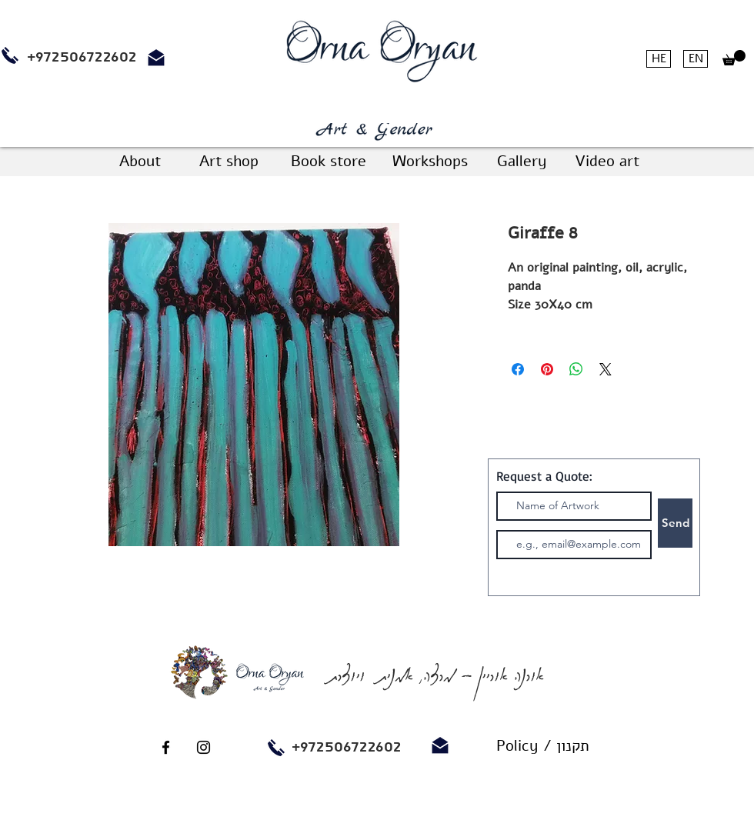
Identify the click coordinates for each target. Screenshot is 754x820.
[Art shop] (228, 161)
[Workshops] (429, 161)
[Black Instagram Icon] (203, 747)
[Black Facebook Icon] (166, 747)
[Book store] (328, 161)
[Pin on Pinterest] (547, 369)
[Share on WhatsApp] (576, 369)
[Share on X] (605, 369)
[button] (734, 57)
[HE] (658, 59)
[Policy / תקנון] (542, 746)
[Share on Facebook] (518, 369)
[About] (140, 161)
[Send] (675, 523)
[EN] (695, 59)
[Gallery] (521, 161)
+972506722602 (347, 747)
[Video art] (606, 161)
